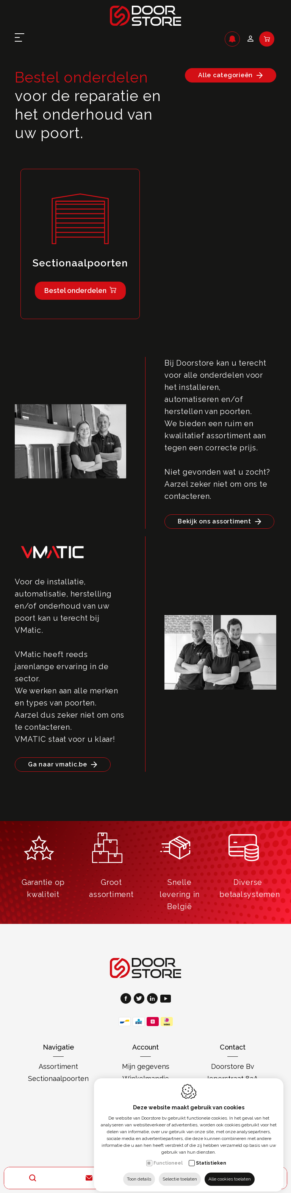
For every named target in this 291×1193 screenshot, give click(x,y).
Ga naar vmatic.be (57, 764)
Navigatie (58, 1047)
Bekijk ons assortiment (214, 521)
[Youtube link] (165, 999)
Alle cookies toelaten (229, 1173)
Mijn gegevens (145, 1066)
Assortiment (58, 1066)
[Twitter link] (140, 999)
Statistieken (211, 1157)
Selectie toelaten (180, 1173)
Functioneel (168, 1157)
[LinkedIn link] (153, 999)
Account (145, 1047)
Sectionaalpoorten (58, 1078)
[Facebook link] (127, 999)
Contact (233, 1047)
